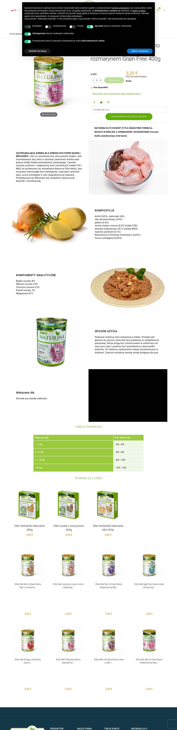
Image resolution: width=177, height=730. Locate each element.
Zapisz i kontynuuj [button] (139, 51)
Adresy (107, 708)
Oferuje (53, 692)
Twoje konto (111, 686)
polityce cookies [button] (139, 11)
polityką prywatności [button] (120, 8)
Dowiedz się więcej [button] (37, 51)
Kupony (107, 712)
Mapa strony (82, 704)
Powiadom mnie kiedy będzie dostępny (129, 117)
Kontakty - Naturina (86, 700)
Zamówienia (109, 697)
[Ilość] (97, 80)
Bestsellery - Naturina (59, 697)
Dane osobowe (110, 692)
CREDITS (31, 710)
